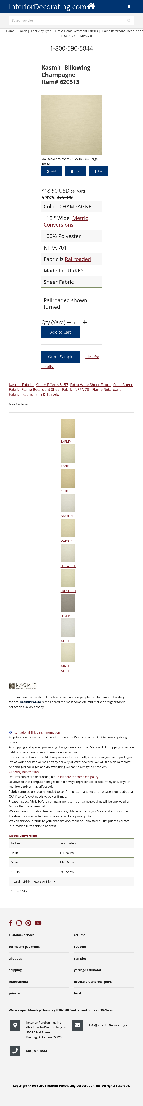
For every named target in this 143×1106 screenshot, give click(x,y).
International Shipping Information (34, 732)
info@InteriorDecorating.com (110, 1025)
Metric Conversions (66, 221)
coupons (80, 947)
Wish (54, 171)
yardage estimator (87, 970)
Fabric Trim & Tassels (40, 394)
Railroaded (78, 258)
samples (80, 958)
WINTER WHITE (68, 666)
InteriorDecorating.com (52, 5)
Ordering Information (24, 772)
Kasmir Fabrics (21, 384)
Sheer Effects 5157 (52, 384)
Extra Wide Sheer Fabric (90, 384)
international (19, 982)
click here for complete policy (77, 777)
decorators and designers (93, 982)
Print (78, 171)
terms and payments (24, 947)
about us (15, 958)
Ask (100, 171)
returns (79, 935)
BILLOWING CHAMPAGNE (75, 36)
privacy (14, 993)
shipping (15, 970)
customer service (21, 935)
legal (77, 993)
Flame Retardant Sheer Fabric (47, 389)
